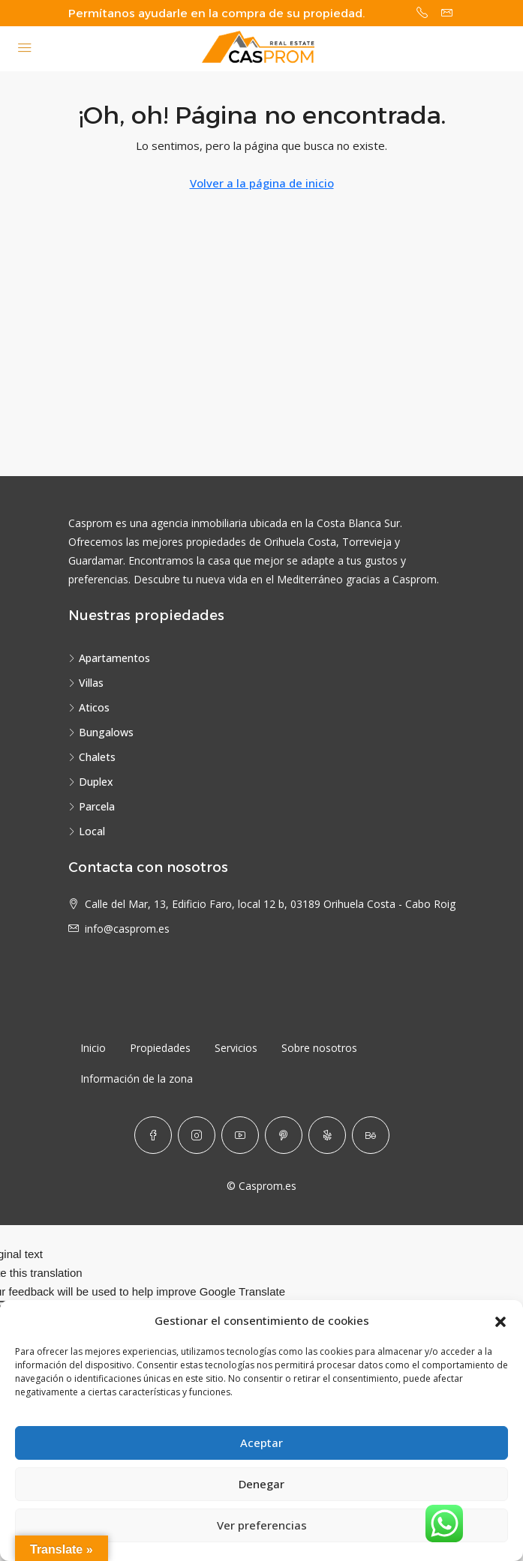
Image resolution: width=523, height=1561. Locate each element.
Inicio (93, 1048)
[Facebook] (153, 1135)
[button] (500, 1321)
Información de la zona (136, 1078)
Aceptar (261, 1443)
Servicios (236, 1048)
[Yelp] (327, 1135)
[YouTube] (240, 1135)
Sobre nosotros (319, 1048)
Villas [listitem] (86, 683)
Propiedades (160, 1048)
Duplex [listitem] (90, 782)
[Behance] (370, 1135)
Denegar (261, 1484)
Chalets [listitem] (92, 757)
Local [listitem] (86, 831)
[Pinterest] (283, 1135)
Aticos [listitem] (89, 707)
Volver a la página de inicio (262, 182)
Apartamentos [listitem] (109, 658)
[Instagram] (196, 1135)
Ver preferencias (262, 1525)
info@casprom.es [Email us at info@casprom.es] (127, 928)
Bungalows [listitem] (101, 732)
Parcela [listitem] (91, 806)
